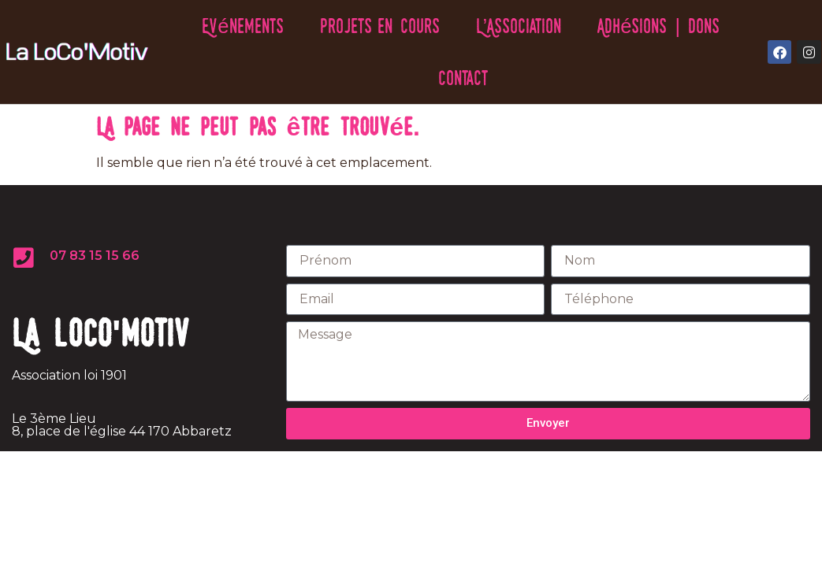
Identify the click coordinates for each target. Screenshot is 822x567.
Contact (463, 78)
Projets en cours (380, 26)
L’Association (519, 26)
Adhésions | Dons (658, 26)
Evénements (242, 26)
